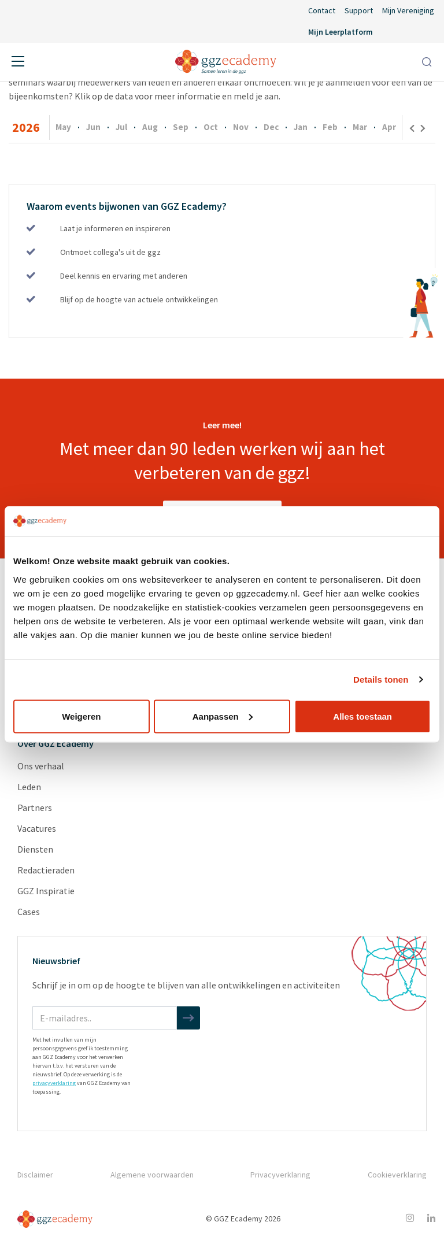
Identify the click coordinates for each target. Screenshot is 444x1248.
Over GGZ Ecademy (55, 743)
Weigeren (81, 716)
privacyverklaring (54, 1083)
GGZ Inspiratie (46, 891)
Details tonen (380, 679)
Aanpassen (223, 716)
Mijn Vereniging (408, 10)
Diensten (35, 849)
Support (359, 10)
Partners (34, 807)
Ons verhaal (40, 766)
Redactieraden (46, 870)
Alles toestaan (362, 716)
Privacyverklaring (280, 1174)
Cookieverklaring (397, 1174)
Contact (321, 10)
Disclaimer (35, 1174)
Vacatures (36, 828)
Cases (28, 911)
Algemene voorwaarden (152, 1174)
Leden (29, 787)
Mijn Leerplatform (340, 32)
